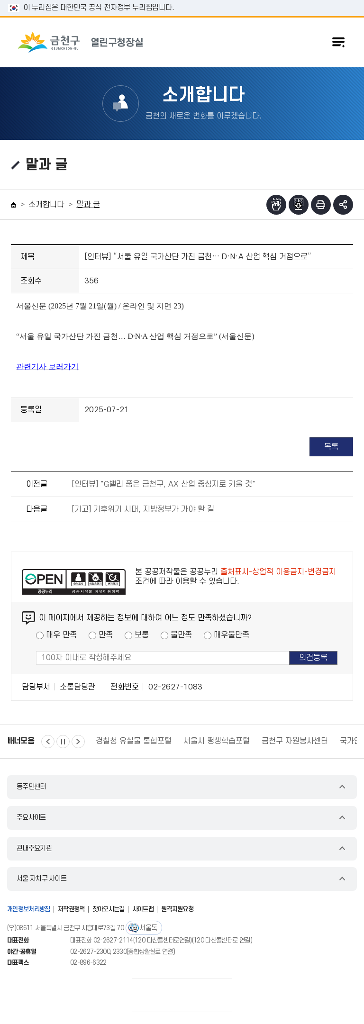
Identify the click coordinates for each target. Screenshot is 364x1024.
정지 (63, 741)
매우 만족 (61, 635)
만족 (106, 635)
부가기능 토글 (343, 205)
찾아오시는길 (108, 909)
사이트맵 (143, 909)
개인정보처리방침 (28, 909)
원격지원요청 (177, 909)
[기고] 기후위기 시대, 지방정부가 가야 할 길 (143, 509)
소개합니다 (46, 204)
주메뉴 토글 (338, 42)
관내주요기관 (34, 848)
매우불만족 (231, 635)
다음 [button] (78, 741)
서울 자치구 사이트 (41, 879)
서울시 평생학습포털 (216, 741)
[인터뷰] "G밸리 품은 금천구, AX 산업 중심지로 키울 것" (163, 484)
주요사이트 (31, 818)
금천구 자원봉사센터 (295, 741)
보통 (142, 635)
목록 (331, 447)
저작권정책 (71, 909)
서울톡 (148, 928)
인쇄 (321, 205)
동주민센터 (31, 787)
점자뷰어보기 (276, 205)
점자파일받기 (299, 205)
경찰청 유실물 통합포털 (134, 741)
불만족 (181, 635)
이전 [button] (48, 741)
